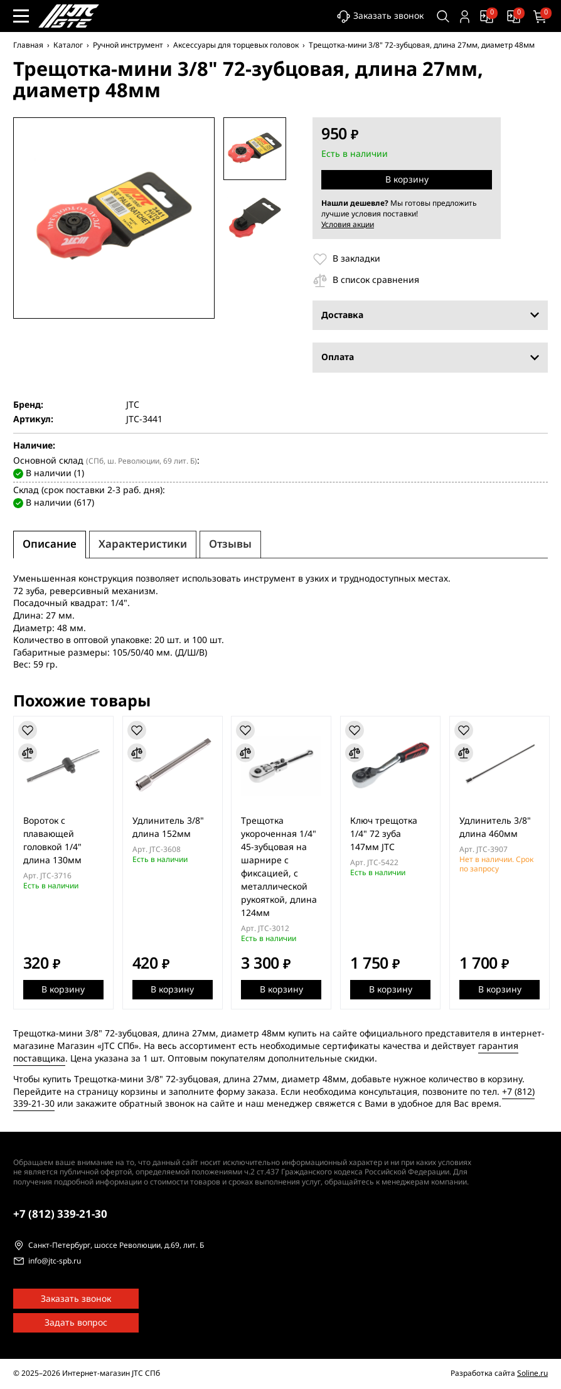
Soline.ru (532, 1373)
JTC (132, 405)
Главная (28, 45)
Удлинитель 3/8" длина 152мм (168, 827)
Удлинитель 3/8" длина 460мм (496, 827)
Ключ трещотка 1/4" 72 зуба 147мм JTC (384, 834)
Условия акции (347, 224)
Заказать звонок (380, 16)
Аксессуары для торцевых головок (236, 45)
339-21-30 (60, 1214)
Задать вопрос (76, 1322)
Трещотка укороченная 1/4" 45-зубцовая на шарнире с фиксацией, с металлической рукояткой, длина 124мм (280, 867)
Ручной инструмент (128, 45)
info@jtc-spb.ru (54, 1262)
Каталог (68, 45)
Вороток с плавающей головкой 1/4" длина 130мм (52, 840)
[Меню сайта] (21, 16)
